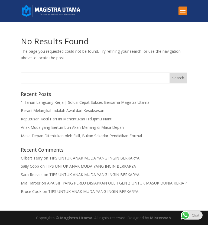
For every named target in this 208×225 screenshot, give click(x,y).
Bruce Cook (31, 191)
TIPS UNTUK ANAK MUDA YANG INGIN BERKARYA (94, 158)
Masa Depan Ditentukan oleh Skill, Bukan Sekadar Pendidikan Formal (81, 135)
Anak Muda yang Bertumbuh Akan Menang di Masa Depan (72, 127)
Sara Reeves (32, 174)
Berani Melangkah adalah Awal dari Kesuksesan (62, 110)
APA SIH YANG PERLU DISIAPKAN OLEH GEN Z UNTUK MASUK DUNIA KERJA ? (117, 183)
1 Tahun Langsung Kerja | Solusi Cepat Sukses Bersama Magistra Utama (85, 102)
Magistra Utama (76, 217)
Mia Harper (30, 183)
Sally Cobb (30, 166)
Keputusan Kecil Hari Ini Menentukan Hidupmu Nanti (66, 118)
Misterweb (160, 217)
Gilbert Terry (32, 158)
